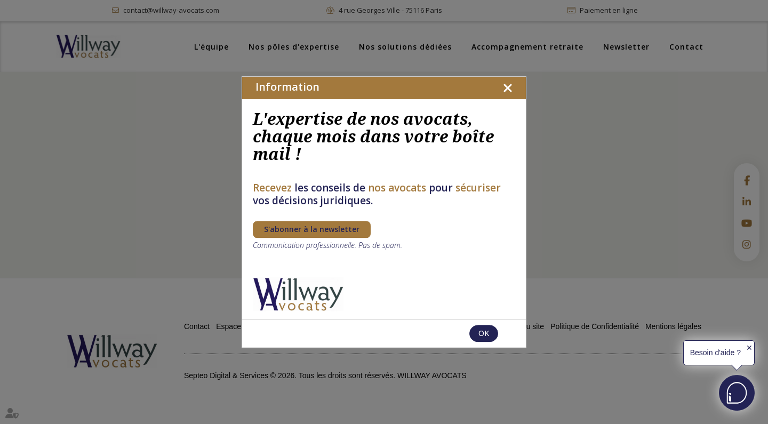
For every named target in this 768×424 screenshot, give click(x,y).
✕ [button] (749, 347)
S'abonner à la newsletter (311, 229)
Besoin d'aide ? (715, 352)
